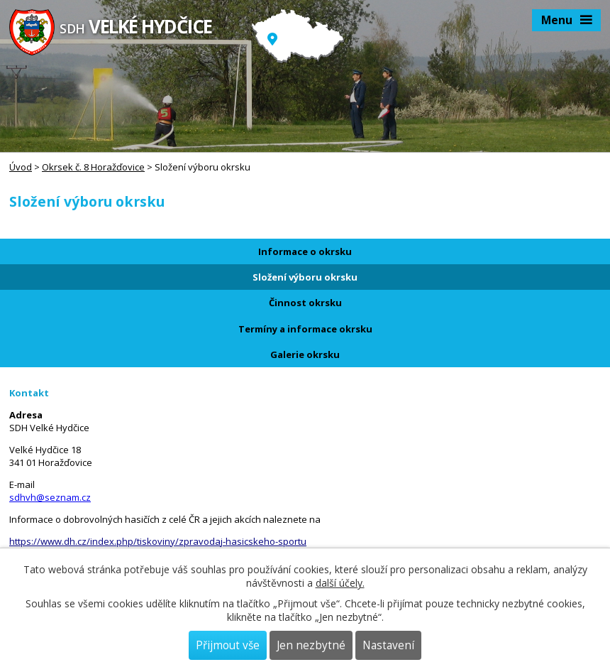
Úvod (20, 167)
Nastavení (388, 645)
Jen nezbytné (311, 645)
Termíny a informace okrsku (305, 328)
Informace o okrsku (305, 251)
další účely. (340, 583)
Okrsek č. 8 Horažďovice (93, 167)
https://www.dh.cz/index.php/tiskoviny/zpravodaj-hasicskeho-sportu (157, 541)
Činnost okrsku (305, 302)
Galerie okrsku (305, 354)
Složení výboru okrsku (305, 277)
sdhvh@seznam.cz (50, 497)
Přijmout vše (228, 645)
